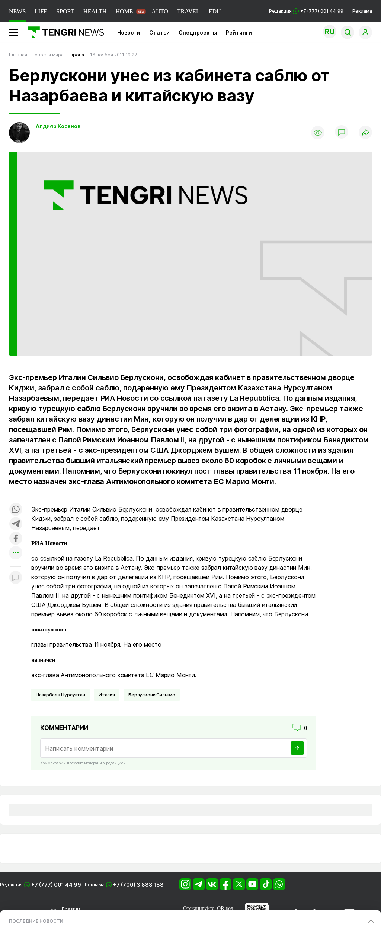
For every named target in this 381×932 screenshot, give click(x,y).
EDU (215, 11)
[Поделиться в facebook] (15, 539)
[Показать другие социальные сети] (15, 553)
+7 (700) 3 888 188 (138, 884)
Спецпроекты (198, 32)
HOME (124, 11)
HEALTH (95, 11)
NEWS (17, 11)
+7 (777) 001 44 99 (56, 884)
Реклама (362, 11)
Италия (107, 695)
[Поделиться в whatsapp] (15, 510)
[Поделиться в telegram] (15, 524)
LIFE (41, 11)
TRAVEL (188, 11)
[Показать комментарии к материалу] (15, 578)
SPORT (65, 11)
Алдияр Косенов (58, 126)
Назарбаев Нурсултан (60, 695)
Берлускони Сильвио (151, 695)
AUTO (160, 11)
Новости (128, 32)
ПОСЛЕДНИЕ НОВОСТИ (36, 921)
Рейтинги (239, 32)
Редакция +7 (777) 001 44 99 (306, 11)
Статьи (159, 32)
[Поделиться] (365, 133)
